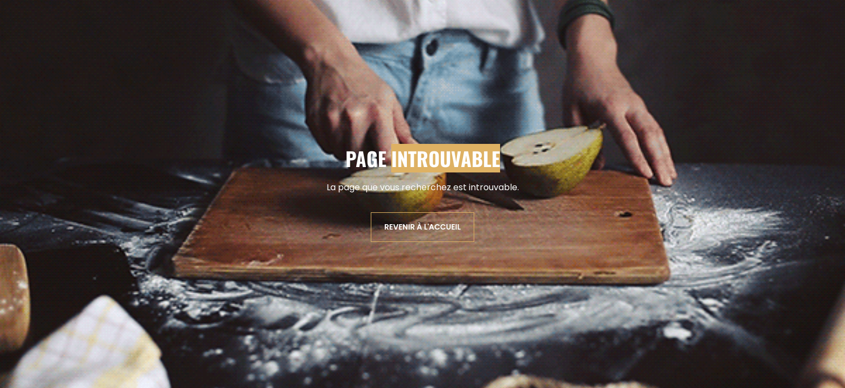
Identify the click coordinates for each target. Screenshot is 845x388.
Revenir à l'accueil (422, 226)
